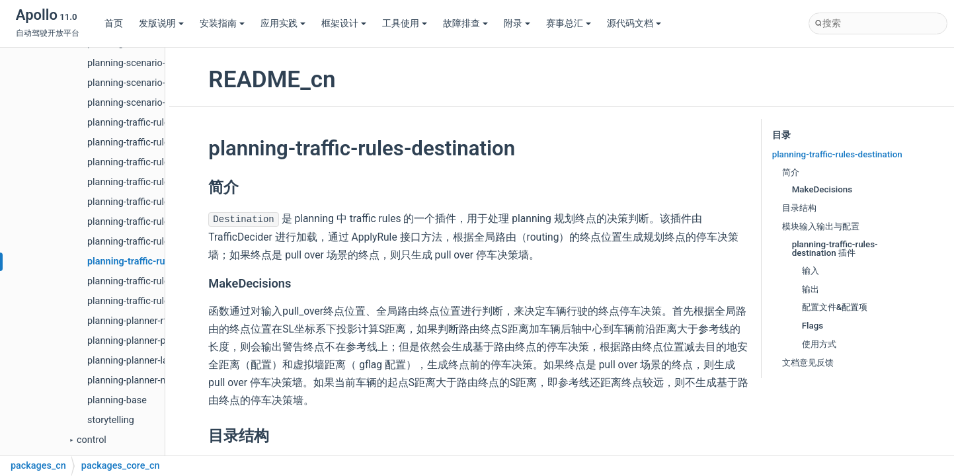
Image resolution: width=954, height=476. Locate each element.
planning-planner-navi (132, 380)
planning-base (117, 400)
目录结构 (799, 208)
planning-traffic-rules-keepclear (152, 221)
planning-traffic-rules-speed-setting (160, 301)
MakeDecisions (822, 189)
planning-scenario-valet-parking (153, 83)
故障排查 (465, 23)
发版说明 (161, 23)
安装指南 (222, 23)
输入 (810, 271)
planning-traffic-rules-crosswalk (153, 162)
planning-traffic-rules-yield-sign (152, 142)
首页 (113, 23)
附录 (517, 23)
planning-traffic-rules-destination (158, 261)
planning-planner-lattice (136, 360)
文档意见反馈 (808, 363)
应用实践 (282, 23)
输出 (810, 289)
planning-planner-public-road (147, 340)
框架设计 (343, 23)
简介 (790, 172)
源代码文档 (634, 23)
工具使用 (404, 23)
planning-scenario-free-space (148, 102)
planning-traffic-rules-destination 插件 (835, 248)
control (91, 440)
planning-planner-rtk (129, 321)
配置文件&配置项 (835, 307)
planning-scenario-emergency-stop (160, 63)
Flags (813, 326)
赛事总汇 (568, 23)
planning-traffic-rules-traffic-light (154, 182)
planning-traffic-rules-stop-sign (151, 241)
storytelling (110, 420)
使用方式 (819, 344)
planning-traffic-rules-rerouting (151, 202)
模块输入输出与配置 (820, 226)
